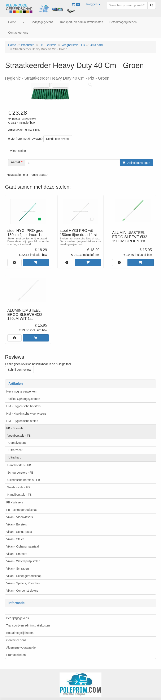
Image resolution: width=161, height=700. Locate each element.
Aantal (15, 162)
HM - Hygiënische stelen (22, 421)
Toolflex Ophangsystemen (23, 399)
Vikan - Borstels (16, 524)
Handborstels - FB (19, 465)
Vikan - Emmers (16, 554)
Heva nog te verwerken (21, 391)
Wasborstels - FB (18, 487)
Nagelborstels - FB (19, 494)
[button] (93, 4)
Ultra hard (14, 457)
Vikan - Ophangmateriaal (22, 546)
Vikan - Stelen (15, 539)
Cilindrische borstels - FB (23, 480)
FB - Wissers (14, 502)
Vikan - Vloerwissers (19, 517)
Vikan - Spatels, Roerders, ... (25, 583)
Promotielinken (16, 655)
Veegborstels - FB (19, 435)
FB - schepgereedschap (22, 509)
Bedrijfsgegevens (17, 618)
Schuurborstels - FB (20, 472)
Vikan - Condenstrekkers (22, 590)
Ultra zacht (15, 450)
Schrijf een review (57, 139)
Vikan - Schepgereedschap (24, 576)
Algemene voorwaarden (21, 647)
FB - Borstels (14, 428)
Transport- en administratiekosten (28, 625)
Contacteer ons (16, 640)
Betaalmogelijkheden (20, 632)
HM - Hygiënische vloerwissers (26, 413)
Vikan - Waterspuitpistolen (23, 561)
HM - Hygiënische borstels (23, 406)
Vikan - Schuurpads (19, 531)
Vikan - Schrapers (18, 568)
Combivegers (17, 442)
